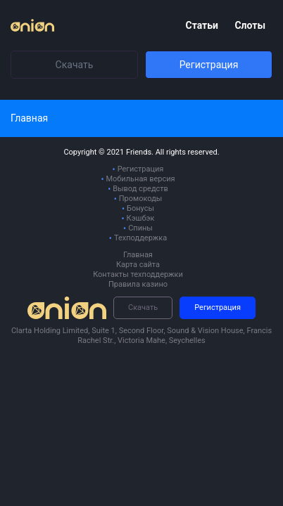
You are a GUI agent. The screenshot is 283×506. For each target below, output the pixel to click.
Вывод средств (140, 188)
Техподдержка (140, 237)
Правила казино (138, 284)
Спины (140, 228)
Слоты (249, 25)
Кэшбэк (141, 218)
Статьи (202, 25)
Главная (138, 254)
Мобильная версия (140, 178)
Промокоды (141, 198)
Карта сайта (138, 264)
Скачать (75, 64)
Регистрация (209, 64)
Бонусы (140, 208)
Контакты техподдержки (138, 274)
